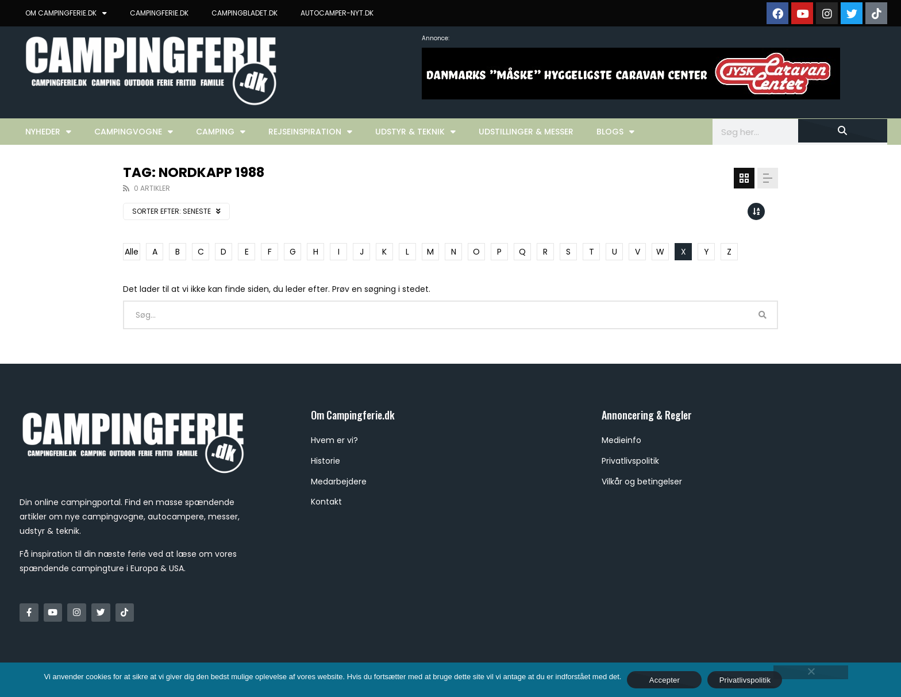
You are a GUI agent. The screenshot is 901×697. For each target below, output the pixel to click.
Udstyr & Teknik (415, 131)
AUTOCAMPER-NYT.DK (337, 13)
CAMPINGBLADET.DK (244, 13)
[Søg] (842, 131)
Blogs (615, 131)
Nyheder (48, 131)
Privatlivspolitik (745, 680)
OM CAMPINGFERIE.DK (66, 13)
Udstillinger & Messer (526, 131)
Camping (220, 131)
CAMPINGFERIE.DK (159, 13)
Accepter (664, 680)
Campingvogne (133, 131)
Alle (131, 251)
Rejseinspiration (310, 131)
